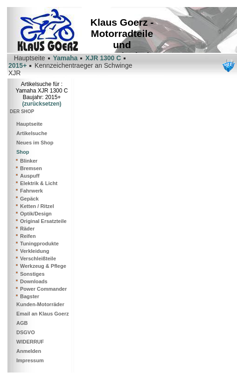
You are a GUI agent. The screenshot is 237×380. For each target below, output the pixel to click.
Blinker (28, 161)
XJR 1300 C (103, 58)
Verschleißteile (38, 258)
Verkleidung (34, 251)
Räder (27, 228)
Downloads (34, 281)
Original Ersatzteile (43, 221)
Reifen (28, 236)
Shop (22, 152)
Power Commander (43, 289)
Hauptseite (29, 124)
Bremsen (31, 168)
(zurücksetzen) (41, 103)
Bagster (29, 296)
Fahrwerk (31, 191)
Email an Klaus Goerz (42, 313)
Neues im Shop (34, 142)
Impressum (30, 360)
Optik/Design (36, 213)
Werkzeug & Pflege (43, 266)
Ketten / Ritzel (37, 206)
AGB (22, 323)
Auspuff (30, 176)
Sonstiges (32, 274)
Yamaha (65, 58)
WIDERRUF (30, 341)
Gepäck (29, 198)
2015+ (17, 65)
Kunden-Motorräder (40, 304)
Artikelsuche (31, 133)
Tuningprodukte (39, 243)
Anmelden (28, 351)
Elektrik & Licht (38, 183)
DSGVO (25, 332)
